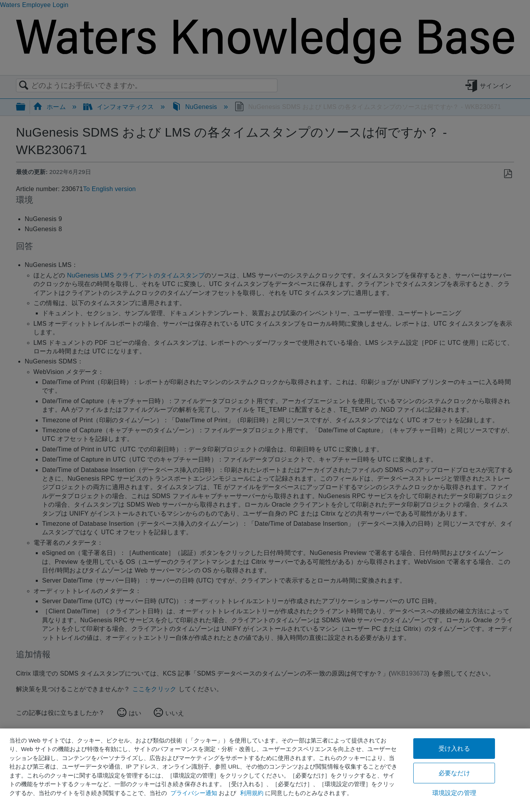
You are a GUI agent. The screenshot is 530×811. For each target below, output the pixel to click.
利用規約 (251, 793)
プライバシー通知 (193, 793)
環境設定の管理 (454, 793)
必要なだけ (454, 773)
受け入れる (454, 748)
